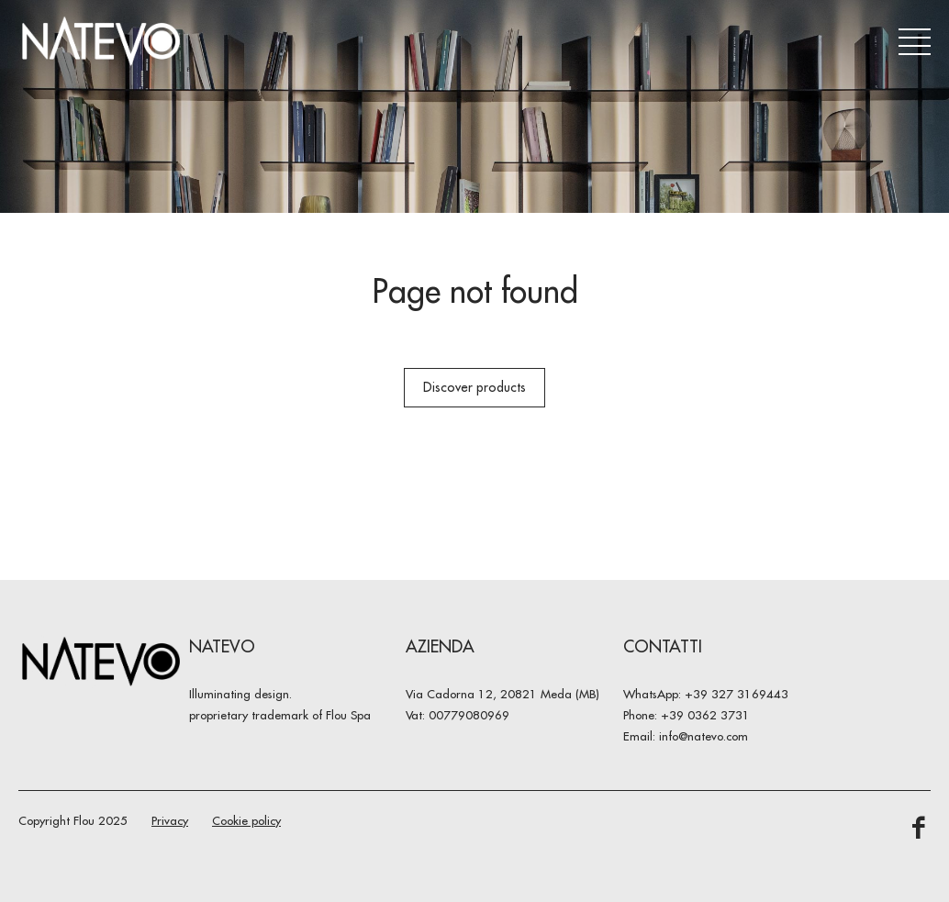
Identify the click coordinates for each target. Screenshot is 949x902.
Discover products (474, 387)
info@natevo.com (703, 736)
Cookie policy (246, 820)
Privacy (169, 820)
